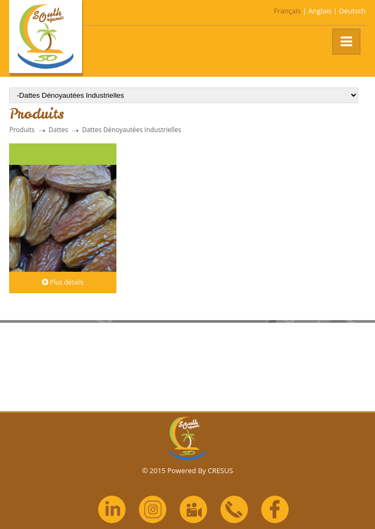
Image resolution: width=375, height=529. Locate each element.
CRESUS (220, 470)
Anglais (320, 11)
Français (287, 11)
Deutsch (352, 11)
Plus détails (63, 282)
